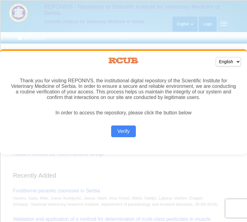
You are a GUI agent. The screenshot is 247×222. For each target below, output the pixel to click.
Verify (123, 131)
